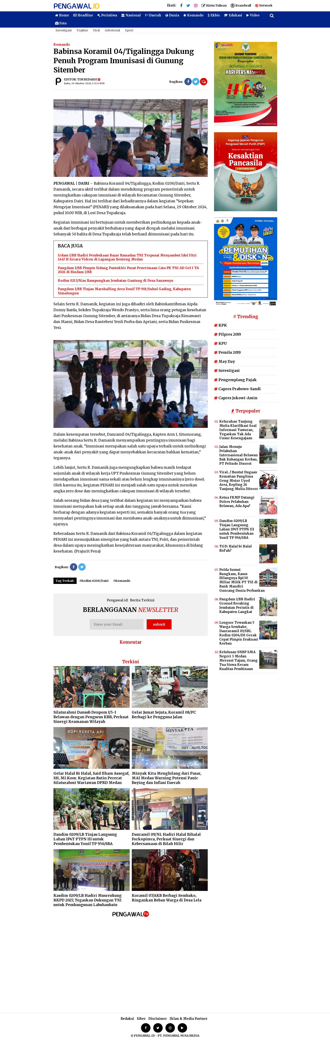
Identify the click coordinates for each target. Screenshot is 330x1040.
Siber (141, 1019)
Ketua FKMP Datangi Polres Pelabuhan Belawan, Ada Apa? (236, 501)
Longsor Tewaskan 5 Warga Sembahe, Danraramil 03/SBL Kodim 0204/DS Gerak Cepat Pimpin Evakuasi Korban (238, 633)
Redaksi (127, 1019)
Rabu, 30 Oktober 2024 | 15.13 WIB (84, 83)
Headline (83, 15)
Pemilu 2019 (227, 352)
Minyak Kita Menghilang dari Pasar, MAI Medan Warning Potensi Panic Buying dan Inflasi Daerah (166, 778)
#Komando (121, 581)
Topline (82, 30)
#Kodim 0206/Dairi (93, 581)
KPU (220, 343)
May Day (224, 361)
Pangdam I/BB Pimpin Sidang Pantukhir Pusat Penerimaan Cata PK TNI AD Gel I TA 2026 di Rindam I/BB (128, 270)
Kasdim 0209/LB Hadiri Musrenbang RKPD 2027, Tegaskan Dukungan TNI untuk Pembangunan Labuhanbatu (87, 900)
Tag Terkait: (65, 581)
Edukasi (233, 15)
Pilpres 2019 (227, 334)
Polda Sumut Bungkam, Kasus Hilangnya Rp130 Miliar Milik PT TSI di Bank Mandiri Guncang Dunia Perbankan (242, 580)
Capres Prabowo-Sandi (237, 389)
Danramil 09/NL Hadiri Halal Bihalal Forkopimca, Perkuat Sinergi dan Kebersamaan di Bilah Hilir (166, 839)
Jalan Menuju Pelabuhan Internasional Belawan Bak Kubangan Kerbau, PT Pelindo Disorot (238, 455)
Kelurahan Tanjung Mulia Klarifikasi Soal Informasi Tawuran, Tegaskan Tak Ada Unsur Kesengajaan (238, 429)
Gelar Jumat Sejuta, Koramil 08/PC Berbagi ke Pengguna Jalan (164, 714)
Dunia (172, 15)
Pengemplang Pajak (235, 380)
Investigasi (64, 30)
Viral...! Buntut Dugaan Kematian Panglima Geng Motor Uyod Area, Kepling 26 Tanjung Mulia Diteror (238, 480)
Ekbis (214, 15)
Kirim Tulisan (214, 5)
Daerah (153, 15)
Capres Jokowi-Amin (235, 398)
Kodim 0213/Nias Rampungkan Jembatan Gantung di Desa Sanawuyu (115, 281)
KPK (220, 325)
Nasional (131, 15)
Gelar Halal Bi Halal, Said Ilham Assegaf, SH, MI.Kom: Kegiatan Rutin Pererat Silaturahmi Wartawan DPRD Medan (91, 778)
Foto (61, 23)
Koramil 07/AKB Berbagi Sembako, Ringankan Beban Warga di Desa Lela (166, 897)
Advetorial (112, 30)
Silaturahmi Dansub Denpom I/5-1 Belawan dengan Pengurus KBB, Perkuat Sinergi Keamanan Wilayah (91, 717)
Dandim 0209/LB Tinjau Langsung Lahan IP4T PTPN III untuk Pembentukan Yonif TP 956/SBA (85, 839)
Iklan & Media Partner (189, 1019)
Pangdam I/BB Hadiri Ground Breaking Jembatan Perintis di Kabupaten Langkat (237, 605)
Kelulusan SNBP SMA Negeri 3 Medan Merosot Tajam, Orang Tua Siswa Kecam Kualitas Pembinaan (238, 660)
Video (252, 15)
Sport (129, 30)
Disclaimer (157, 1019)
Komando (193, 15)
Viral (96, 30)
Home (62, 15)
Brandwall (241, 5)
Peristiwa (107, 15)
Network (263, 5)
